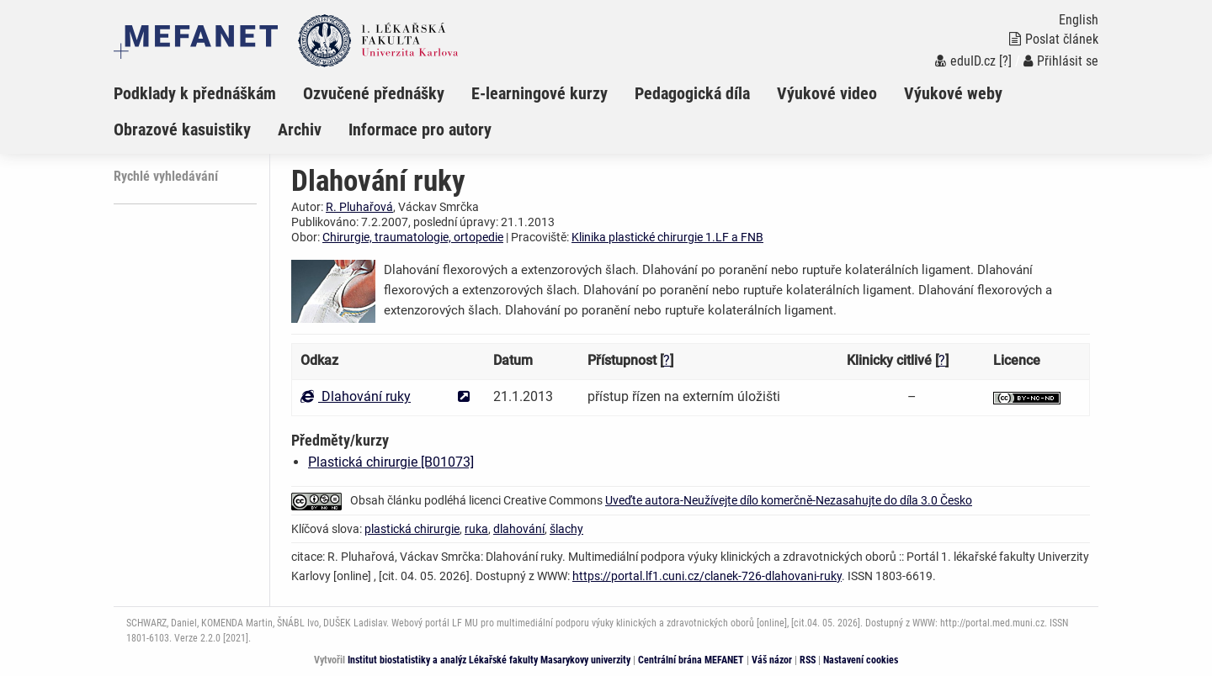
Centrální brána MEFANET (691, 660)
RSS (808, 660)
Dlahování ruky (355, 396)
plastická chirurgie (412, 529)
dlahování (519, 529)
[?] (1005, 61)
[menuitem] (208, 93)
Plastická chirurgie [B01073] (391, 462)
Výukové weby (953, 93)
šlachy (566, 529)
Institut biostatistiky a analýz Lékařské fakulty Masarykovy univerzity (489, 660)
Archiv (300, 129)
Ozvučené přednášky (373, 93)
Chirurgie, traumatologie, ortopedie (412, 237)
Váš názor (772, 660)
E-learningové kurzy (539, 93)
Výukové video (827, 93)
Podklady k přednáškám (195, 93)
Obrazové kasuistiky (182, 129)
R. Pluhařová (359, 207)
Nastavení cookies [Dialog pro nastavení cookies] (860, 660)
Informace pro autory (420, 129)
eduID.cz (965, 61)
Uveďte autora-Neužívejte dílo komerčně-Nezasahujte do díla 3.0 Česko (788, 500)
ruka (476, 529)
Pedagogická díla (692, 93)
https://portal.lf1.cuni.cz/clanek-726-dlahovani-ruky (707, 576)
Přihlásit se (1060, 61)
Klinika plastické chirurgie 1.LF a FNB (667, 237)
